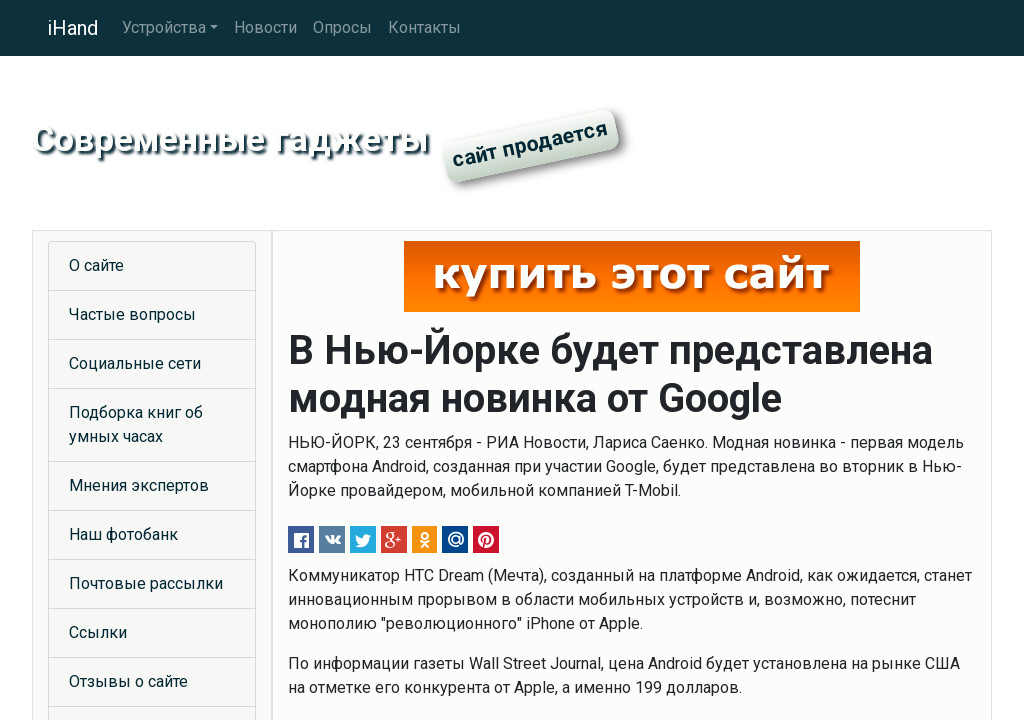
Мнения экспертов (139, 485)
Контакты (424, 27)
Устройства (164, 27)
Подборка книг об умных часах (136, 424)
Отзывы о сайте (128, 681)
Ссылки (98, 632)
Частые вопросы (132, 314)
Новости (265, 27)
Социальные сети (135, 363)
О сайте (96, 265)
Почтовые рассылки (146, 583)
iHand (72, 28)
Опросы (342, 27)
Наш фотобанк (123, 534)
